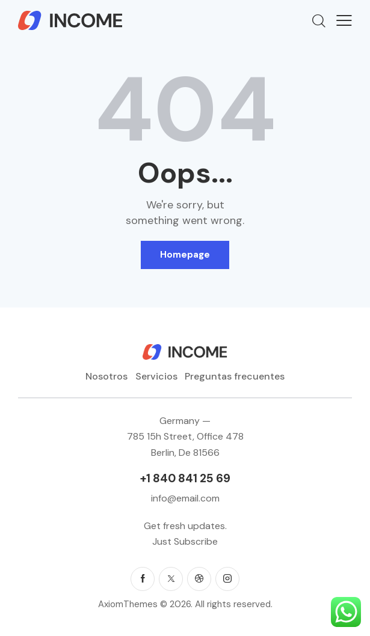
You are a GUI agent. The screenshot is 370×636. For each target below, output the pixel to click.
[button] (344, 20)
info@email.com (185, 498)
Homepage (185, 255)
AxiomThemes (128, 604)
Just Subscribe (185, 541)
